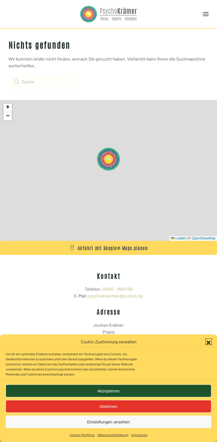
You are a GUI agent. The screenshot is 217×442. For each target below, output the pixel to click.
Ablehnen (108, 406)
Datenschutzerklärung (112, 435)
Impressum (139, 435)
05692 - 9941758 (117, 289)
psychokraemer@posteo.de (115, 295)
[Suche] (42, 82)
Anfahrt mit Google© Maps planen (108, 248)
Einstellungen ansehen (108, 421)
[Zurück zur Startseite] (108, 14)
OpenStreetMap (204, 238)
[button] (208, 342)
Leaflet (178, 238)
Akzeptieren (108, 390)
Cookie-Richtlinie (82, 435)
